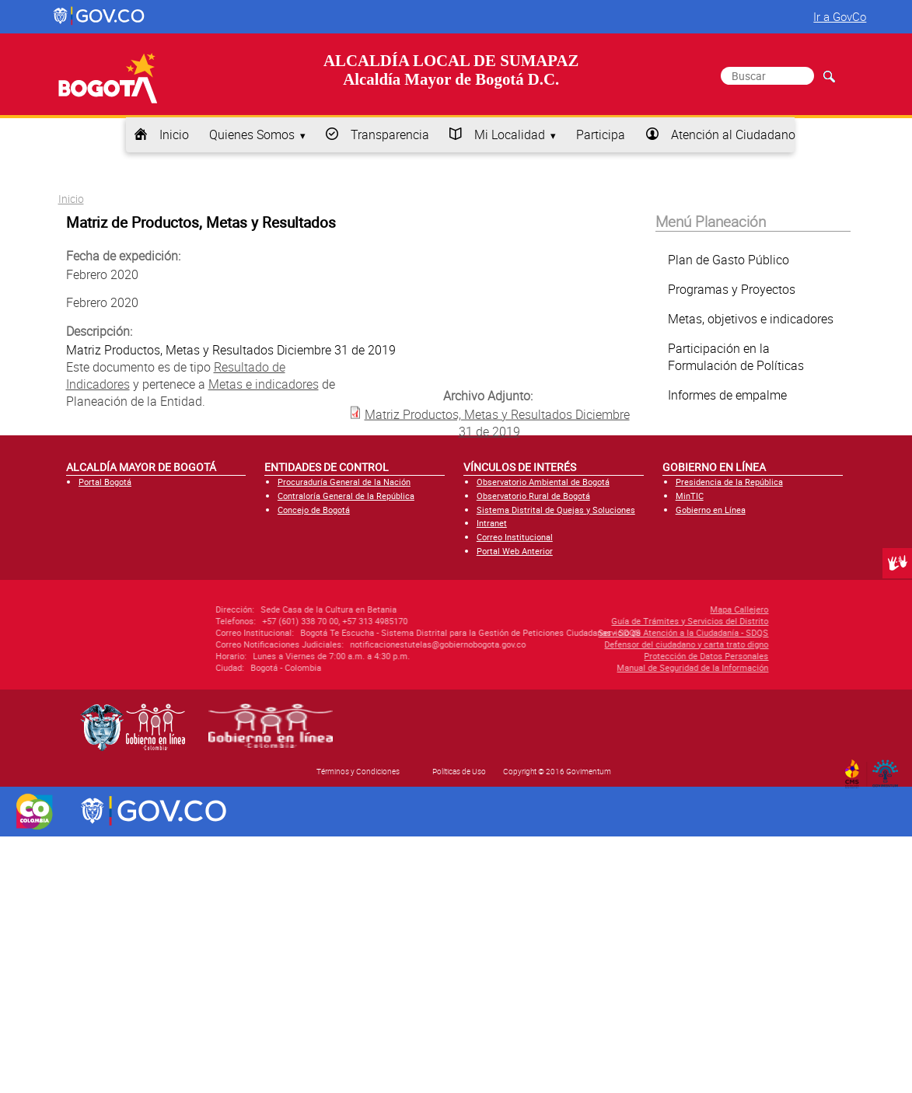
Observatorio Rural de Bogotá (533, 495)
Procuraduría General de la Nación (344, 481)
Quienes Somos (252, 134)
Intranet (492, 523)
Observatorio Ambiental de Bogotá (543, 481)
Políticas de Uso (459, 771)
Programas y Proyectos (731, 289)
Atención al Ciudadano (733, 134)
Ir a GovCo (839, 16)
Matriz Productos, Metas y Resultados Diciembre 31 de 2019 (497, 422)
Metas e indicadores (263, 384)
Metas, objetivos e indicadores (750, 318)
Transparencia (390, 134)
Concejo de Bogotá (314, 509)
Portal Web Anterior (515, 551)
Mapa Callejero (656, 609)
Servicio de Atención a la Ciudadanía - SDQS (600, 632)
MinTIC (690, 495)
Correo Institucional (515, 537)
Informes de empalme (727, 394)
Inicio (174, 134)
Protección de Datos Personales (623, 656)
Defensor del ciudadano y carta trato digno (604, 644)
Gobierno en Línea (711, 509)
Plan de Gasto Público (728, 259)
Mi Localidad (509, 134)
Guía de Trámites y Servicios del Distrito (607, 621)
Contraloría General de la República (346, 495)
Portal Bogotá (105, 481)
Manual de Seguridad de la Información (610, 667)
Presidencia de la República (729, 481)
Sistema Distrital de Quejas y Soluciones (556, 509)
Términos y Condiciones (358, 771)
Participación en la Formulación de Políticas (736, 357)
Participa (600, 134)
